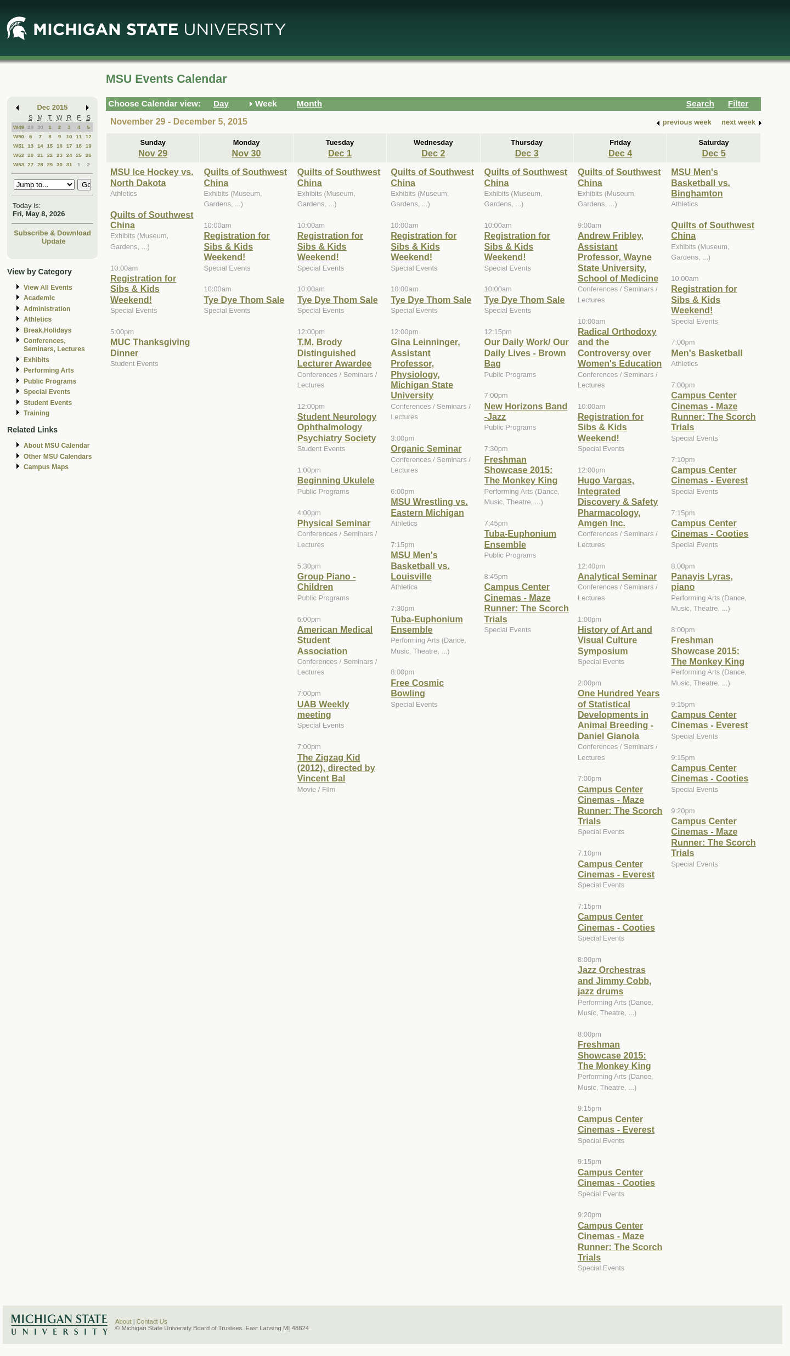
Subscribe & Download (52, 233)
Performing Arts (49, 370)
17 (69, 146)
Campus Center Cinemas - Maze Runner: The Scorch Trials (526, 602)
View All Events (48, 287)
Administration (47, 309)
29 (30, 127)
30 (40, 127)
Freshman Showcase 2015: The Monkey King (521, 470)
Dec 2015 (52, 107)
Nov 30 (246, 153)
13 (30, 146)
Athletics (38, 319)
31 (69, 164)
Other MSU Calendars (58, 456)
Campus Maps (46, 467)
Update (54, 241)
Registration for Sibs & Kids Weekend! (143, 289)
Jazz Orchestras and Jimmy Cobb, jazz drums (615, 980)
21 (40, 155)
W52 (18, 155)
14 (40, 146)
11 (79, 136)
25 (79, 155)
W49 (18, 127)
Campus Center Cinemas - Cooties (616, 921)
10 (69, 136)
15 (50, 146)
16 (60, 146)
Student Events (48, 403)
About (123, 1321)
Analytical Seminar (617, 576)
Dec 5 (714, 153)
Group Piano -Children (326, 581)
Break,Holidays (48, 330)
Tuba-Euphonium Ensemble (427, 624)
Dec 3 (527, 153)
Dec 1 (340, 153)
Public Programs (50, 381)
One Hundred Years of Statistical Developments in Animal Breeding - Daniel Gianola (619, 714)
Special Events (47, 392)
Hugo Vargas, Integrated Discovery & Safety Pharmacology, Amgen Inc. (618, 501)
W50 (18, 136)
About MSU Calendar (56, 445)
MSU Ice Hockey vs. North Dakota (152, 177)
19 (89, 146)
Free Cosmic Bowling (417, 688)
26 (89, 155)
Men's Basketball (706, 353)
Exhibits (36, 360)
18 (79, 146)
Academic (39, 298)
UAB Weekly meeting (323, 709)
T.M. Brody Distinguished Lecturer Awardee (334, 352)
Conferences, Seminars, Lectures (54, 345)
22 (50, 155)
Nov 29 (152, 153)
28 (40, 164)
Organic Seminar (426, 448)
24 (69, 155)
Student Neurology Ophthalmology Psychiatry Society (337, 427)
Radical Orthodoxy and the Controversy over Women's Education (620, 347)
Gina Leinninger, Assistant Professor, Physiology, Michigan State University (425, 368)
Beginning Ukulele (336, 480)
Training (36, 413)
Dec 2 (433, 153)
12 (89, 136)
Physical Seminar (334, 523)
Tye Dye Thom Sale (244, 300)
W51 (18, 146)
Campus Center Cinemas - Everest (616, 869)
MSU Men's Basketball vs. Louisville (420, 565)
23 (60, 155)
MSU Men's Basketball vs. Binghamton (700, 182)
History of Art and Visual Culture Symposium (615, 640)
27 (30, 164)
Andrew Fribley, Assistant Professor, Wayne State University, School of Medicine (618, 256)
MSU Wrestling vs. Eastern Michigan (429, 507)
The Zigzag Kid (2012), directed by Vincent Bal (336, 768)
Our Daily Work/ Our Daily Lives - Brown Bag (526, 352)
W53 (18, 164)
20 (30, 155)
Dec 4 (620, 153)
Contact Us (152, 1321)
